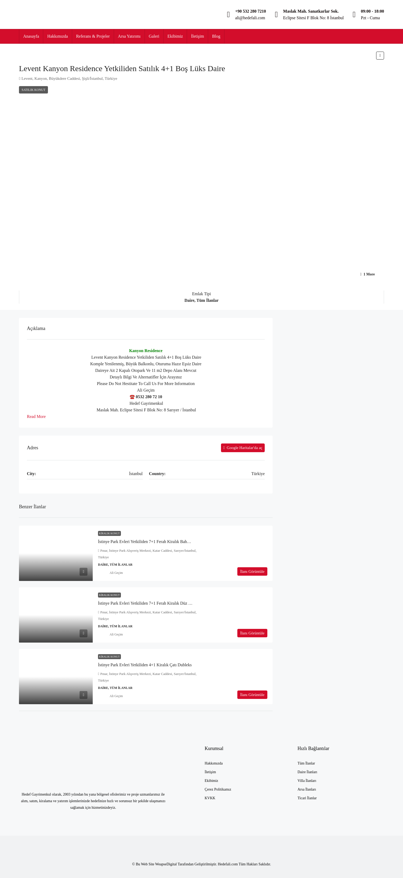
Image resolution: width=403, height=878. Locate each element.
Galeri (154, 36)
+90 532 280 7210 (250, 11)
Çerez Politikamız (218, 789)
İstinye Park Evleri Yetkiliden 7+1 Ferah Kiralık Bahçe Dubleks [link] (152, 541)
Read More (36, 416)
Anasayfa (31, 36)
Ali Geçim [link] (116, 573)
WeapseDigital (166, 864)
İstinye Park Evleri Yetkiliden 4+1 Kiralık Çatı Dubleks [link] (145, 665)
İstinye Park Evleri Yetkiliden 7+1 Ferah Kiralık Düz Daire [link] (148, 603)
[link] (56, 553)
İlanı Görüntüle (252, 571)
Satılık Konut (33, 90)
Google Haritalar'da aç (242, 448)
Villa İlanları (307, 781)
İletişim (197, 36)
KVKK (210, 798)
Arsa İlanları (307, 789)
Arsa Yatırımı (129, 36)
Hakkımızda (57, 36)
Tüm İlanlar (306, 763)
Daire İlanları (307, 772)
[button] (380, 56)
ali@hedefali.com (250, 18)
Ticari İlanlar (307, 798)
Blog (216, 36)
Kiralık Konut (109, 533)
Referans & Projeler (93, 36)
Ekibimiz (175, 36)
